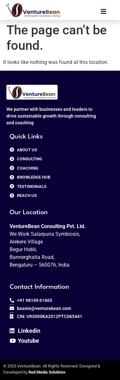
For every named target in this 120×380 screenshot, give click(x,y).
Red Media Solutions (47, 372)
